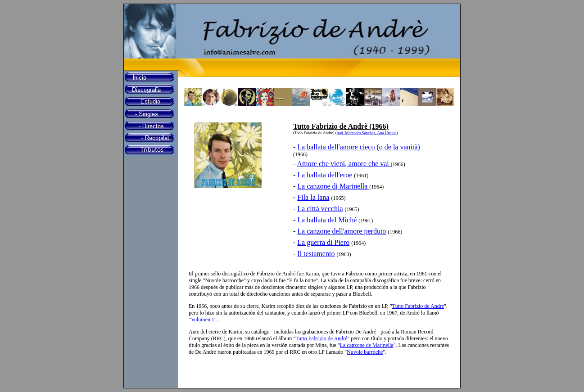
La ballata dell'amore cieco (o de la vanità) (358, 147)
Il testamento (316, 253)
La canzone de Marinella (367, 345)
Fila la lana (313, 197)
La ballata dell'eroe (325, 175)
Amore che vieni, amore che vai (343, 163)
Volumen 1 (202, 319)
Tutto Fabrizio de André (418, 306)
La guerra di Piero (323, 242)
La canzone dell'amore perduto (341, 231)
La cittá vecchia (320, 208)
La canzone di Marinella (333, 186)
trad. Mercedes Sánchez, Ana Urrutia (367, 133)
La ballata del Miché (327, 220)
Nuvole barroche (365, 352)
